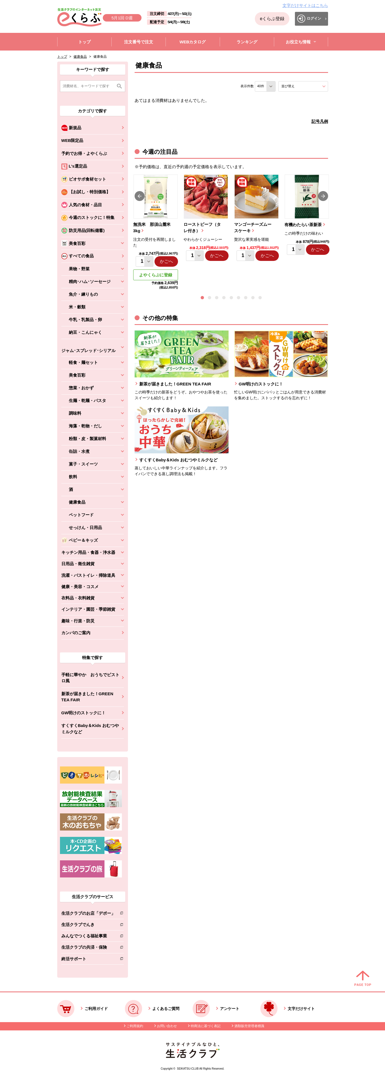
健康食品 (80, 57)
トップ (62, 57)
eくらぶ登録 (272, 18)
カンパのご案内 (75, 632)
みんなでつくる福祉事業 (88, 936)
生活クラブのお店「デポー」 (88, 914)
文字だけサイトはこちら (305, 5)
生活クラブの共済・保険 (88, 948)
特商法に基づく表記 (206, 1026)
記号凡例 (319, 121)
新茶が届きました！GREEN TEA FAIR (87, 696)
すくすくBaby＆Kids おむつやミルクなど (90, 728)
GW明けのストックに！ (83, 712)
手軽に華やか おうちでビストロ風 (90, 677)
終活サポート (88, 959)
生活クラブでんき (88, 925)
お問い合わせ (167, 1026)
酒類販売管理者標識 (249, 1026)
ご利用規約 (135, 1026)
